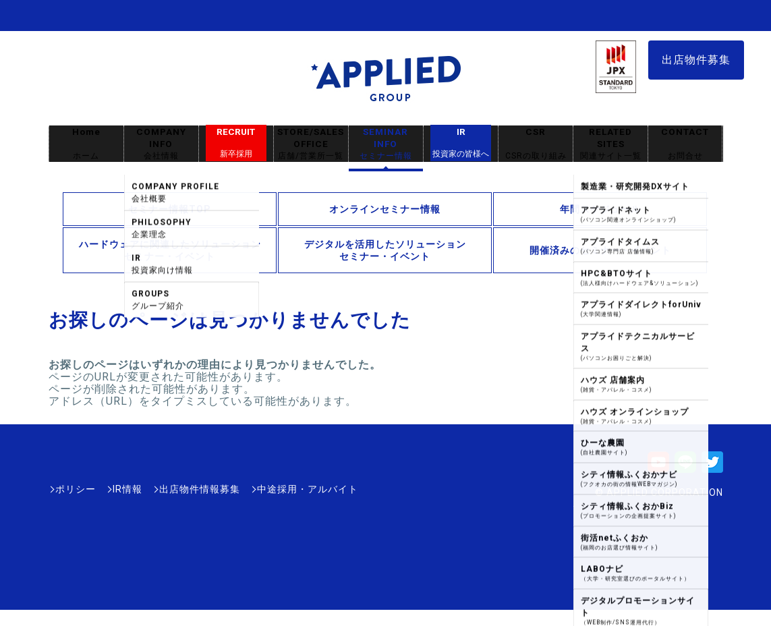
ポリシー (75, 489)
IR (460, 143)
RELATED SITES (610, 144)
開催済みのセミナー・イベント (600, 250)
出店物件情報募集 (199, 489)
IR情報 (127, 489)
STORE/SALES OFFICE (311, 144)
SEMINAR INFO (386, 144)
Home (86, 144)
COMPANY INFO (161, 144)
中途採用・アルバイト (307, 489)
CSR (535, 144)
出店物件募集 (696, 59)
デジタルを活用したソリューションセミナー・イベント (385, 250)
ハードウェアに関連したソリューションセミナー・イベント (170, 250)
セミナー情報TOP (169, 209)
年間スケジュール (600, 209)
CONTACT (685, 144)
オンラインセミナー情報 (384, 209)
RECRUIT (236, 143)
